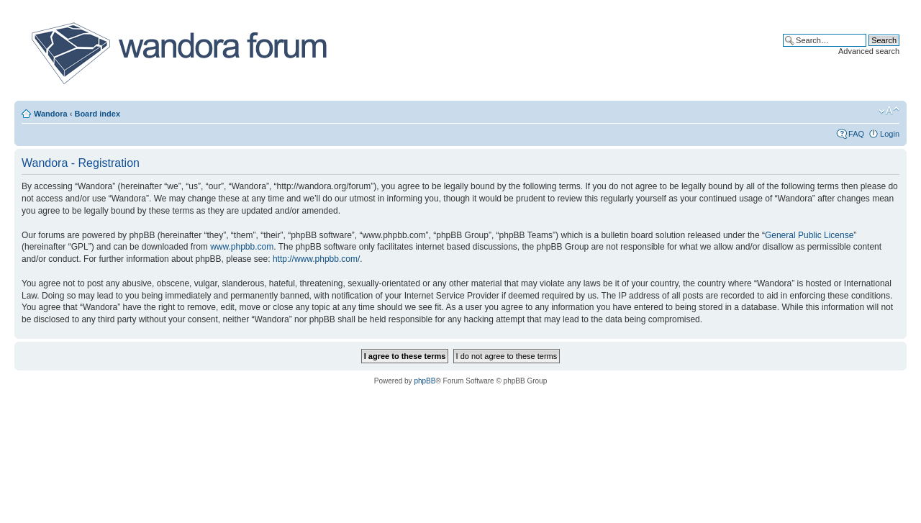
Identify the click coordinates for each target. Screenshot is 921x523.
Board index (97, 113)
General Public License (809, 235)
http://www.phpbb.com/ (316, 259)
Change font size (889, 110)
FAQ (856, 133)
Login (889, 133)
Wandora (51, 113)
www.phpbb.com (241, 247)
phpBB (424, 381)
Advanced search (868, 51)
